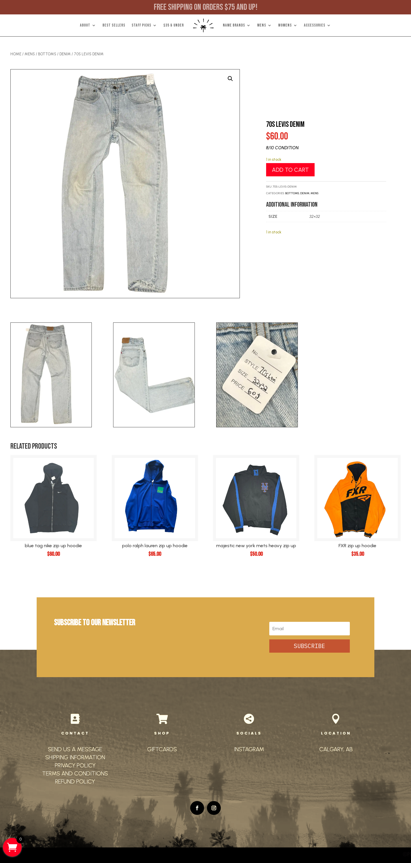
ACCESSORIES (314, 25)
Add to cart (290, 169)
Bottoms (47, 54)
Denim (65, 54)
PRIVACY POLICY (75, 765)
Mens (30, 54)
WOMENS (285, 25)
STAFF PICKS (141, 25)
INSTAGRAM (249, 749)
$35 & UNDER (173, 25)
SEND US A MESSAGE (75, 749)
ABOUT (85, 25)
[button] (230, 78)
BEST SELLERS (113, 25)
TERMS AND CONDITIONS (75, 773)
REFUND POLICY (75, 781)
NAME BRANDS (234, 25)
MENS (261, 25)
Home (15, 54)
